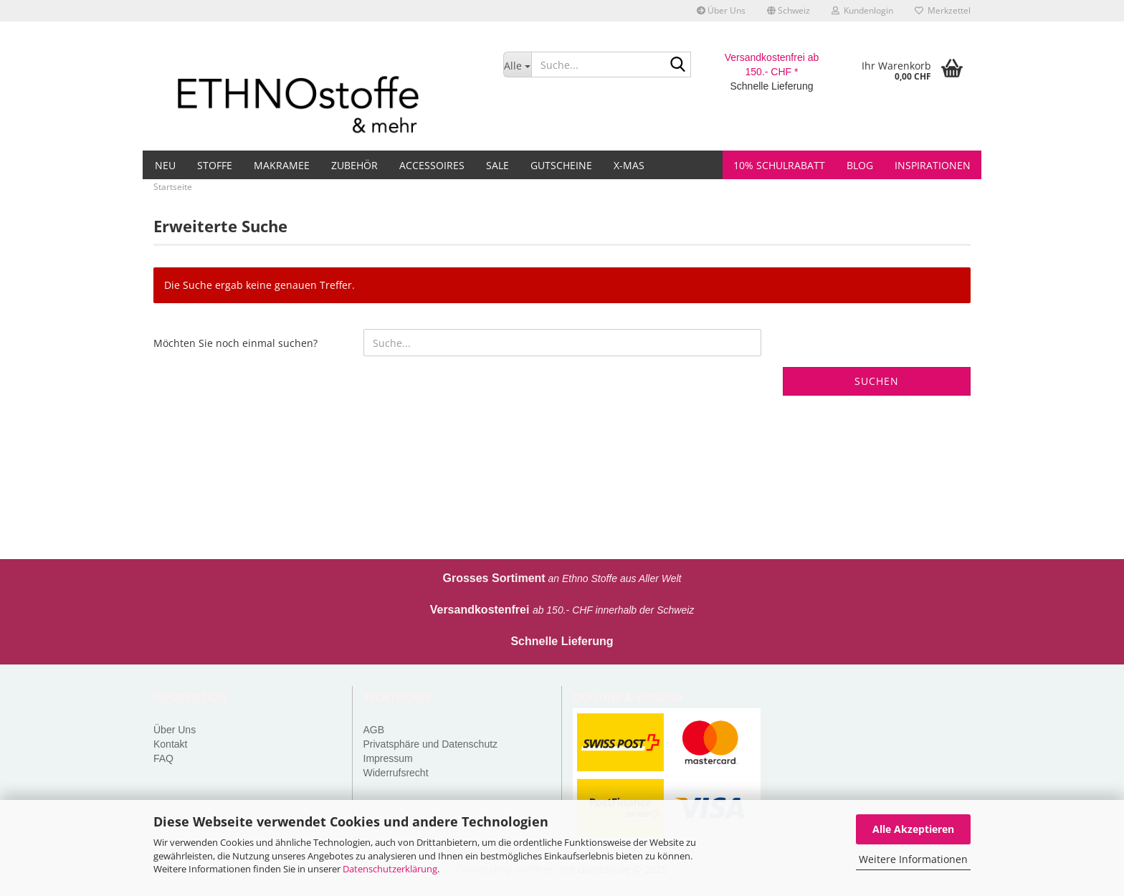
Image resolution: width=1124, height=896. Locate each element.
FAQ (163, 758)
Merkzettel (943, 10)
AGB (374, 729)
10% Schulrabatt (779, 165)
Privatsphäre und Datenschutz (430, 744)
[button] (788, 11)
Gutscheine (561, 165)
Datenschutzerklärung (390, 868)
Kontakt (170, 744)
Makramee (282, 165)
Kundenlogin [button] (862, 10)
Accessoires (432, 165)
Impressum (388, 758)
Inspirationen (933, 165)
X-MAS (629, 165)
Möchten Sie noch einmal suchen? (235, 343)
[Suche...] (517, 64)
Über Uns (721, 10)
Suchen (876, 381)
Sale (497, 165)
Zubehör (354, 165)
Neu (165, 165)
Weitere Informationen (913, 859)
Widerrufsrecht (396, 772)
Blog (860, 165)
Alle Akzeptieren (913, 829)
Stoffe (214, 165)
